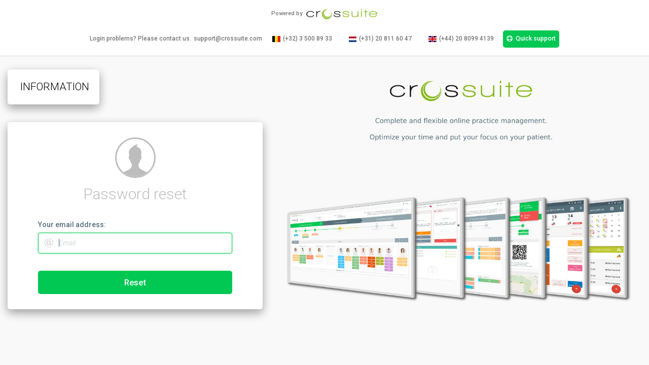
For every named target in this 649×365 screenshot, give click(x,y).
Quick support (531, 38)
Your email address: (72, 225)
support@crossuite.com (228, 38)
